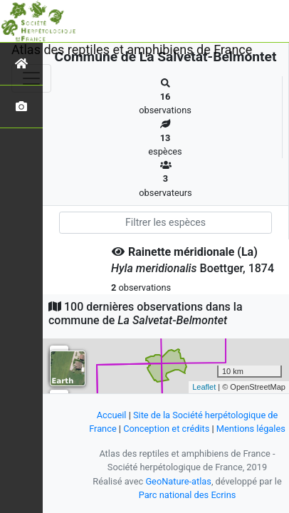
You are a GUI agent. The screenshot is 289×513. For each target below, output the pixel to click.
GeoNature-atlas (178, 481)
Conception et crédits (166, 428)
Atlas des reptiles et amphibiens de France (131, 49)
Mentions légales (250, 428)
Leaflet (204, 387)
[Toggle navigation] (31, 78)
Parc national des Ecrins (187, 494)
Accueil (112, 415)
